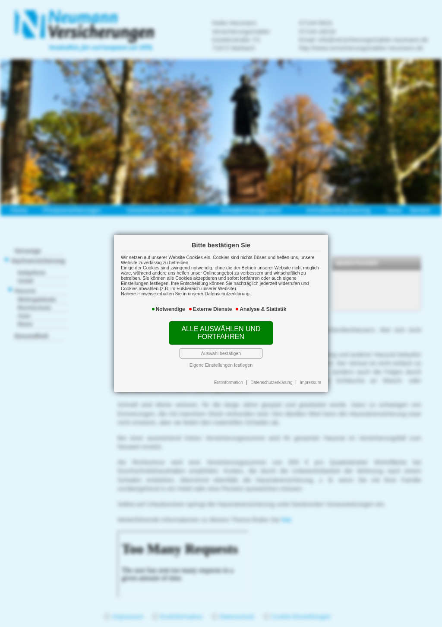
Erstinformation (228, 382)
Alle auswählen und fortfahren (220, 332)
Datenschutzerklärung (271, 382)
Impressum (310, 382)
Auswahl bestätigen (221, 353)
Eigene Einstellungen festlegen (221, 365)
